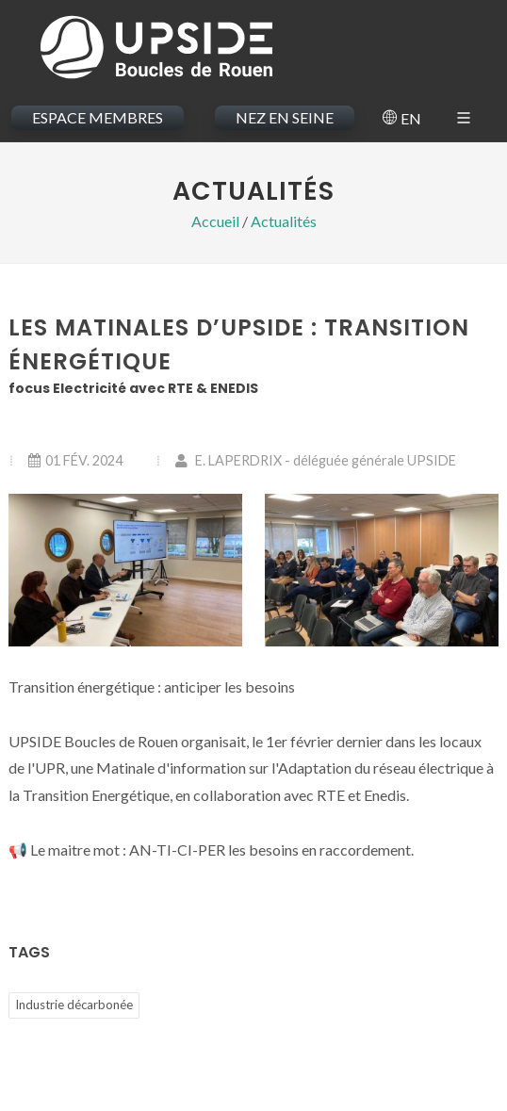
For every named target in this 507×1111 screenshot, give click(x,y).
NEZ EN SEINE (285, 117)
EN (402, 118)
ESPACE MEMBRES (97, 117)
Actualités (284, 221)
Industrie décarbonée (74, 1004)
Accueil (215, 221)
